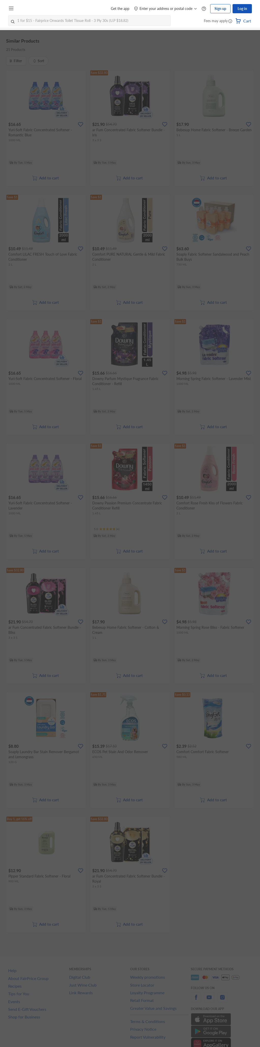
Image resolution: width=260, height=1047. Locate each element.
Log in (242, 8)
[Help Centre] (204, 8)
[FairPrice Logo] (30, 9)
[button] (230, 21)
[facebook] (196, 1000)
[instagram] (222, 1000)
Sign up (220, 8)
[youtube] (209, 1000)
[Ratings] (106, 529)
